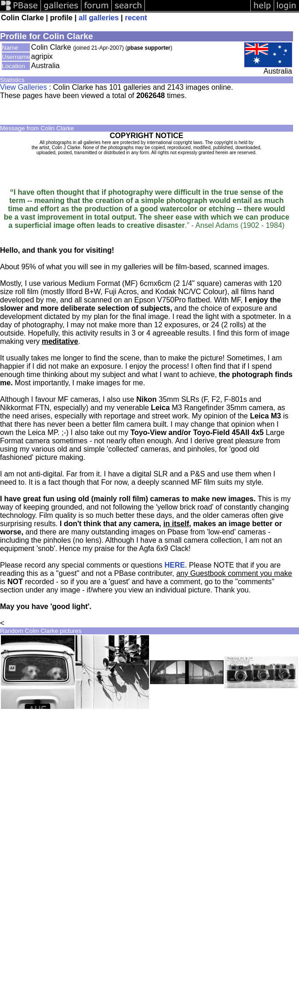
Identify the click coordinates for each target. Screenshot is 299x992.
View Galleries (23, 87)
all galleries (99, 18)
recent (136, 18)
